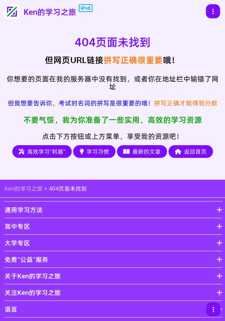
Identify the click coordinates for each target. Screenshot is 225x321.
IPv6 (86, 8)
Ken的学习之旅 (24, 188)
